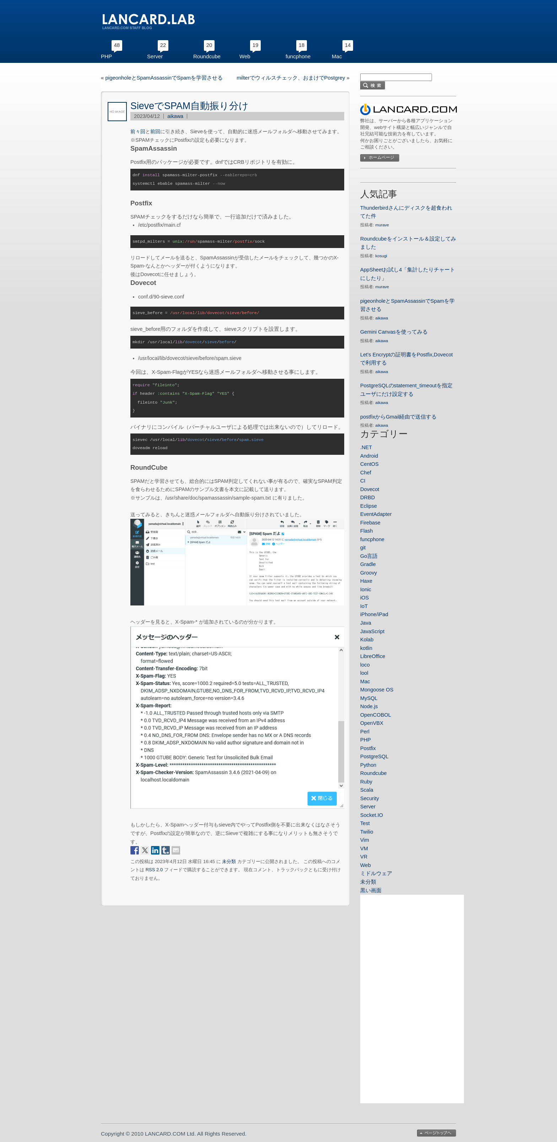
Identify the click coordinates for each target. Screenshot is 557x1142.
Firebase (370, 523)
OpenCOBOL (375, 715)
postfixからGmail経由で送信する (398, 417)
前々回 (137, 131)
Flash (366, 531)
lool (364, 673)
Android (369, 456)
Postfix (368, 748)
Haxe (366, 581)
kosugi (381, 256)
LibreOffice (372, 656)
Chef (365, 472)
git (363, 547)
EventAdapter (376, 514)
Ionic (365, 589)
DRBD (367, 497)
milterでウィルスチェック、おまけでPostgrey (291, 78)
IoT (364, 606)
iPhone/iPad (374, 614)
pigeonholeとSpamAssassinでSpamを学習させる (164, 78)
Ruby (366, 782)
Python (368, 765)
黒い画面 (371, 890)
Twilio (366, 832)
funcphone (298, 56)
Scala (366, 790)
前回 (155, 131)
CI (363, 481)
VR (363, 857)
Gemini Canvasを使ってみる (394, 332)
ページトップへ (436, 1133)
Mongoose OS (376, 690)
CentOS (369, 464)
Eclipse (368, 506)
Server (155, 56)
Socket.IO (371, 815)
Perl (364, 731)
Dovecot (369, 489)
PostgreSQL (374, 756)
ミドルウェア (376, 873)
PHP (106, 56)
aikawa (175, 116)
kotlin (366, 648)
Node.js (369, 706)
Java (365, 623)
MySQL (369, 698)
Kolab (366, 639)
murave (382, 225)
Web (244, 56)
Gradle (368, 564)
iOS (364, 597)
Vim (364, 840)
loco (365, 665)
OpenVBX (371, 723)
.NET (366, 447)
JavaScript (372, 631)
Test (365, 823)
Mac (337, 56)
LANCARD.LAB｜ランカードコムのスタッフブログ (148, 21)
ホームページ (381, 157)
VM (364, 848)
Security (369, 798)
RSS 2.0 (154, 866)
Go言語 (369, 556)
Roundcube (207, 56)
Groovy (368, 573)
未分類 (229, 858)
